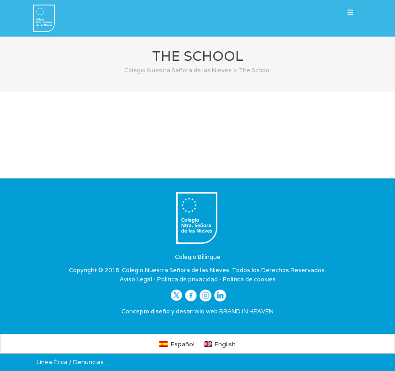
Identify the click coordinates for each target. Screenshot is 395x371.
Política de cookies (249, 279)
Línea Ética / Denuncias (70, 362)
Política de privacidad (187, 279)
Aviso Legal (136, 279)
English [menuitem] (225, 344)
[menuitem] (177, 343)
